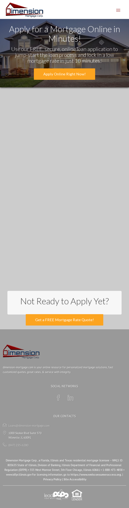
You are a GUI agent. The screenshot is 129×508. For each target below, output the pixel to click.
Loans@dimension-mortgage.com (29, 425)
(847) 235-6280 (19, 445)
